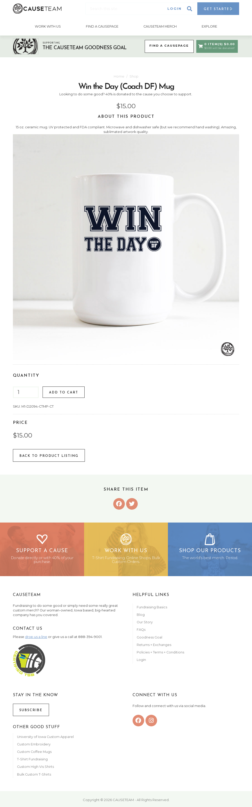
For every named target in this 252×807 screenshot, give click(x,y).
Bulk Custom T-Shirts (34, 776)
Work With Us (48, 26)
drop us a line (36, 639)
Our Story (145, 624)
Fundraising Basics (152, 609)
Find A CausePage (102, 26)
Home (119, 76)
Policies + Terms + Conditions (160, 654)
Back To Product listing (48, 455)
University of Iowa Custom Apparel (45, 739)
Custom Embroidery (34, 746)
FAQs (141, 632)
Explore (209, 26)
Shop (134, 76)
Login (174, 9)
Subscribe (31, 712)
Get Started (218, 9)
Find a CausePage (168, 45)
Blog (141, 617)
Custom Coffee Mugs (34, 754)
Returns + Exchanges (154, 647)
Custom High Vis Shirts (36, 769)
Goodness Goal (149, 639)
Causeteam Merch (160, 26)
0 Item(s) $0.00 (216, 45)
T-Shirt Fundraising (32, 761)
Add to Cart (63, 392)
